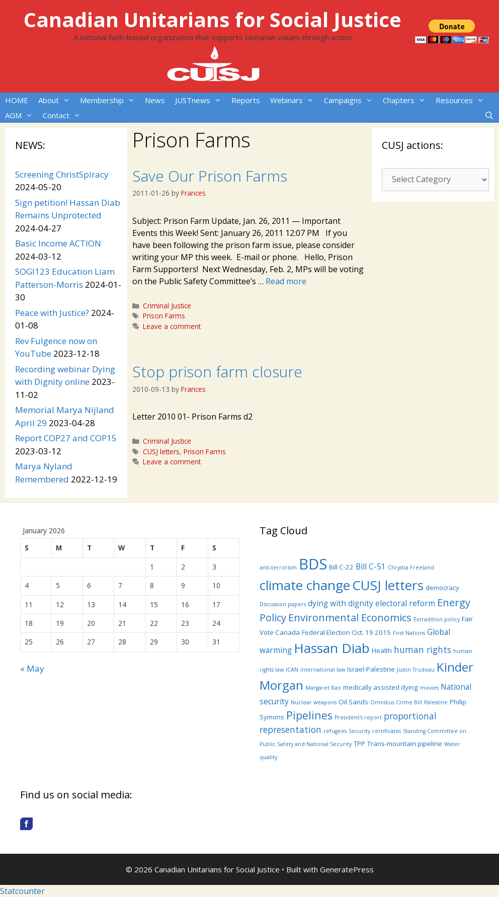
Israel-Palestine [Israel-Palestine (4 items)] (371, 669)
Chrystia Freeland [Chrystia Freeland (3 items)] (411, 567)
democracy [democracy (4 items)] (442, 587)
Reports (245, 100)
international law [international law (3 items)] (322, 669)
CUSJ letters (161, 451)
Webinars (294, 100)
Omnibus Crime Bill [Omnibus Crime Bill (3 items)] (396, 702)
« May (32, 668)
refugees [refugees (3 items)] (335, 731)
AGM (21, 115)
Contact (64, 115)
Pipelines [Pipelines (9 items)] (309, 715)
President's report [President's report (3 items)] (358, 717)
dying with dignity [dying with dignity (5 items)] (340, 603)
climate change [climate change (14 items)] (305, 585)
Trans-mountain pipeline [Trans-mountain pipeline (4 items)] (404, 743)
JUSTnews (200, 100)
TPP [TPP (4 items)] (359, 743)
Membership (110, 100)
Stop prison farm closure (217, 371)
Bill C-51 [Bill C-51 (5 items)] (371, 566)
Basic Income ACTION (58, 243)
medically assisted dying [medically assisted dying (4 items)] (380, 687)
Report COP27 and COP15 (66, 438)
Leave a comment (172, 326)
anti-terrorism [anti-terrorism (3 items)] (278, 567)
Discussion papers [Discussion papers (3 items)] (283, 604)
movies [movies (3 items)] (429, 687)
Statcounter (22, 890)
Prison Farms (164, 315)
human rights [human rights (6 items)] (422, 649)
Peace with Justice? (52, 312)
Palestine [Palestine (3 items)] (436, 702)
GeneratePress (347, 869)
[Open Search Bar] (489, 115)
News (155, 100)
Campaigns (351, 100)
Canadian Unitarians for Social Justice (212, 19)
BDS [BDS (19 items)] (313, 564)
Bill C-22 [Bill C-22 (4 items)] (341, 567)
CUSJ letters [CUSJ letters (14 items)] (388, 585)
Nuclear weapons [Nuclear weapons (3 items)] (314, 702)
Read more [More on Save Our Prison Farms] (286, 281)
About (56, 100)
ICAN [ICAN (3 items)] (292, 669)
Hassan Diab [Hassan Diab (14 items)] (332, 648)
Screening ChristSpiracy (62, 174)
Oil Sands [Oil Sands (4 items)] (353, 701)
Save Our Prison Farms (209, 176)
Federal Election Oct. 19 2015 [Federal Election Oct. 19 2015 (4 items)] (346, 632)
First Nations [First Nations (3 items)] (409, 632)
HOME (16, 100)
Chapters (407, 100)
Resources (462, 100)
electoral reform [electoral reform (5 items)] (405, 603)
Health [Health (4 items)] (382, 650)
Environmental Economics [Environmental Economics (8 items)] (349, 617)
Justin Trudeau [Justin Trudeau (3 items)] (416, 669)
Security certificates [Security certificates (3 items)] (375, 731)
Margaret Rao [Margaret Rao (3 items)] (323, 687)
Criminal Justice (167, 305)
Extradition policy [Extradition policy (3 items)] (436, 619)
